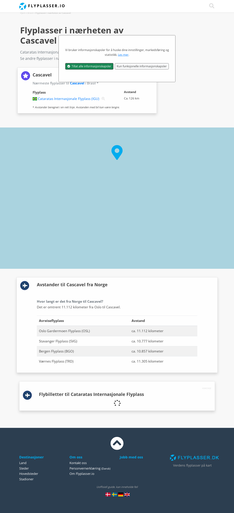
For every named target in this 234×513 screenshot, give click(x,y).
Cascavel (77, 83)
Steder (24, 468)
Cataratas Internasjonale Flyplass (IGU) (68, 98)
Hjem (22, 12)
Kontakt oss (78, 463)
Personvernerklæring (85, 468)
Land (22, 463)
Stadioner (26, 479)
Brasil (30, 12)
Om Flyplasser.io (81, 474)
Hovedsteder (28, 474)
